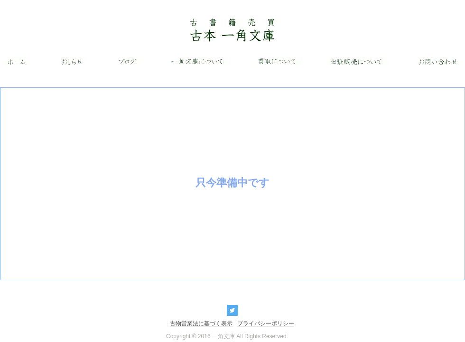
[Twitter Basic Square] (232, 310)
